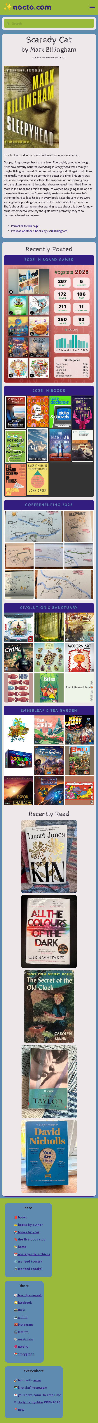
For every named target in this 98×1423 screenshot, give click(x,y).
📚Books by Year (26, 1232)
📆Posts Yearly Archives (32, 1254)
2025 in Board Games (49, 260)
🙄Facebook (23, 1302)
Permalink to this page (25, 226)
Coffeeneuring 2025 (49, 505)
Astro (37, 1380)
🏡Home (20, 1247)
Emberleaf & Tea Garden (49, 710)
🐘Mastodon (23, 1339)
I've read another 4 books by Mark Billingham (39, 231)
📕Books (20, 1217)
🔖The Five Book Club (29, 1239)
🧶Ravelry (21, 1346)
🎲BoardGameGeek (28, 1295)
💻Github (20, 1317)
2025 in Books (49, 391)
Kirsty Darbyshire (30, 1402)
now (21, 1409)
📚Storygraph (24, 1354)
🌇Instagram (23, 1324)
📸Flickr (19, 1310)
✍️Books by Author (28, 1225)
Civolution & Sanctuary (49, 608)
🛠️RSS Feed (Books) (28, 1269)
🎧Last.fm (21, 1332)
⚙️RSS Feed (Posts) (28, 1261)
